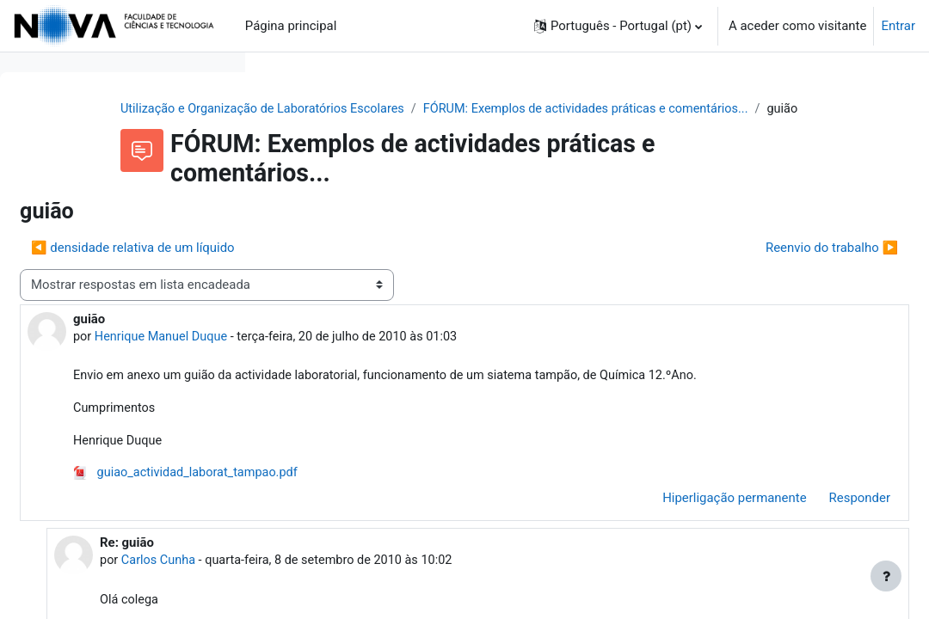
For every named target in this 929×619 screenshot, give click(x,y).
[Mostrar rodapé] (886, 576)
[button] (618, 26)
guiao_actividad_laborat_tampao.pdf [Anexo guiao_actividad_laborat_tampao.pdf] (447, 515)
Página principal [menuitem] (291, 26)
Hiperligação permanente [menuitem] (693, 540)
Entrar (898, 26)
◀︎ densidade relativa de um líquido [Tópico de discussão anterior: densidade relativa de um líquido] (392, 267)
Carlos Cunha (410, 603)
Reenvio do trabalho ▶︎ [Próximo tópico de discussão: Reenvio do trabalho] (790, 267)
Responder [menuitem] (818, 540)
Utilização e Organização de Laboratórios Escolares (425, 109)
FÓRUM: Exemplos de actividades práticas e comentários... (465, 128)
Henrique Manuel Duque (422, 357)
